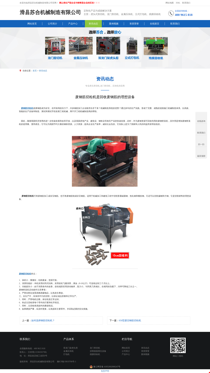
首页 (35, 71)
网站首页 (32, 23)
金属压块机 (68, 351)
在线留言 (154, 23)
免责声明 (105, 371)
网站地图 (170, 3)
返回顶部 (201, 156)
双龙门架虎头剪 (70, 348)
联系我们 (186, 3)
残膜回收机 (95, 354)
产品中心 (73, 23)
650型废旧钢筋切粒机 (130, 320)
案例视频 (113, 23)
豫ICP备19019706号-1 (66, 361)
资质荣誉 (134, 23)
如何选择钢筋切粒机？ (43, 320)
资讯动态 (93, 23)
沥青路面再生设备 (98, 351)
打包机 (66, 354)
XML (178, 3)
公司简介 (52, 23)
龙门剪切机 (95, 348)
